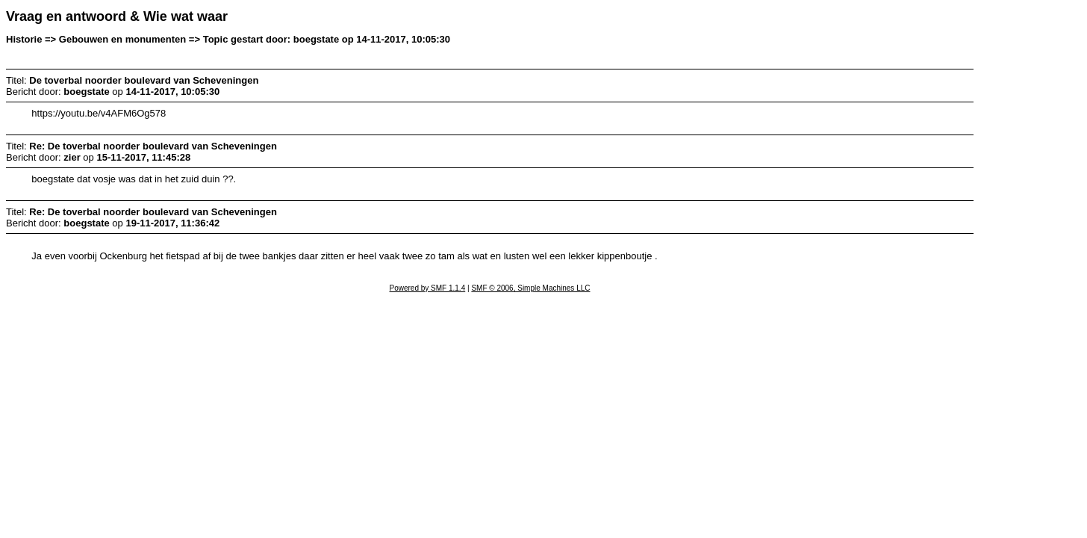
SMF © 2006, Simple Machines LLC (530, 288)
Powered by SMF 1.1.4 (428, 288)
